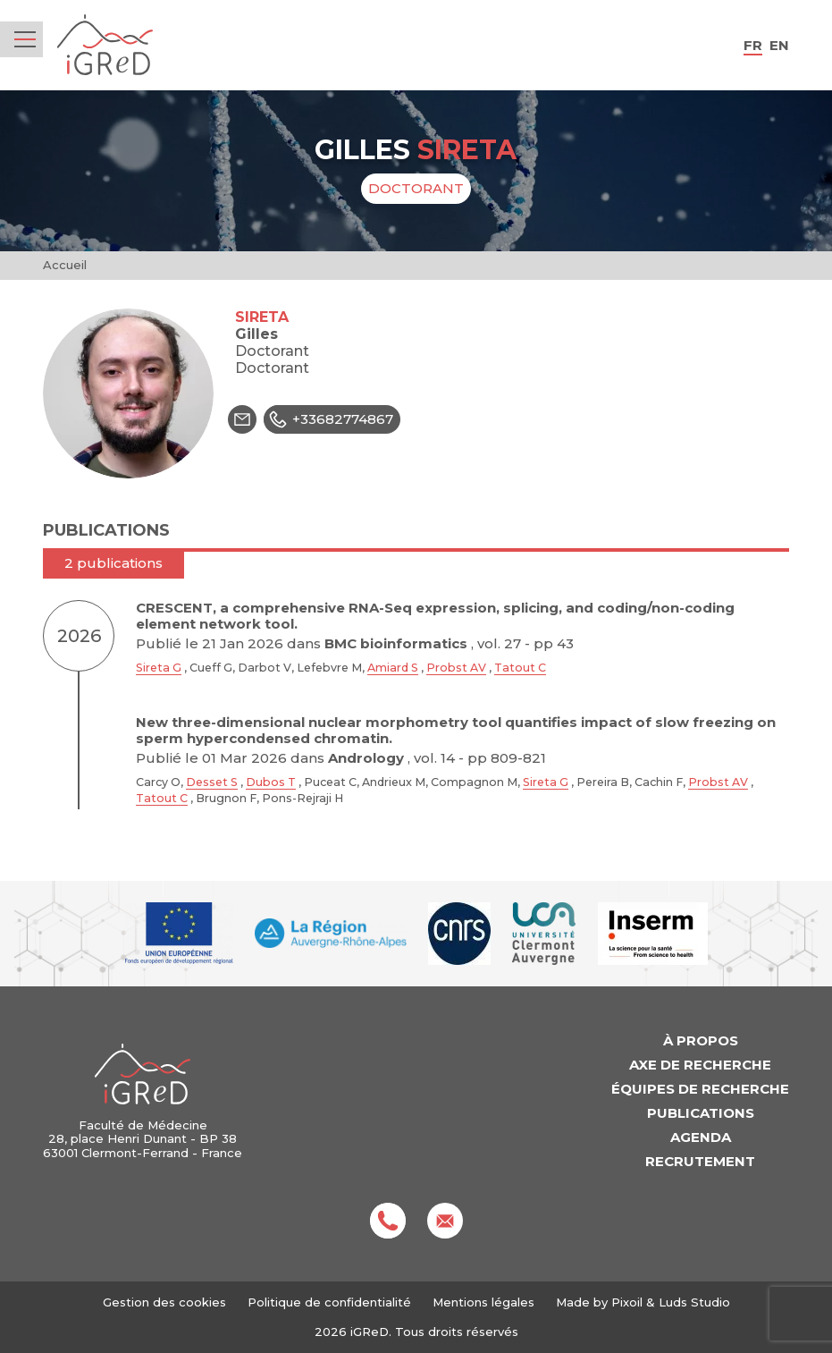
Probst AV (456, 667)
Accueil (65, 265)
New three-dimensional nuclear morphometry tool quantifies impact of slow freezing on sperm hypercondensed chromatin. (456, 730)
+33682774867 (328, 419)
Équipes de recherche (700, 1088)
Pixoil (627, 1302)
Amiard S (392, 667)
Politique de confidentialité (329, 1302)
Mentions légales (483, 1302)
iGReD (105, 45)
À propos (700, 1040)
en (779, 45)
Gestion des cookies (164, 1302)
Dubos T (271, 782)
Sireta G (158, 667)
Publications (700, 1112)
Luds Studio (694, 1302)
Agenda (700, 1137)
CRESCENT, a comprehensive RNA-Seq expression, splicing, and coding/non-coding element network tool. (435, 615)
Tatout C (520, 667)
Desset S (212, 782)
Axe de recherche (700, 1064)
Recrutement (700, 1161)
